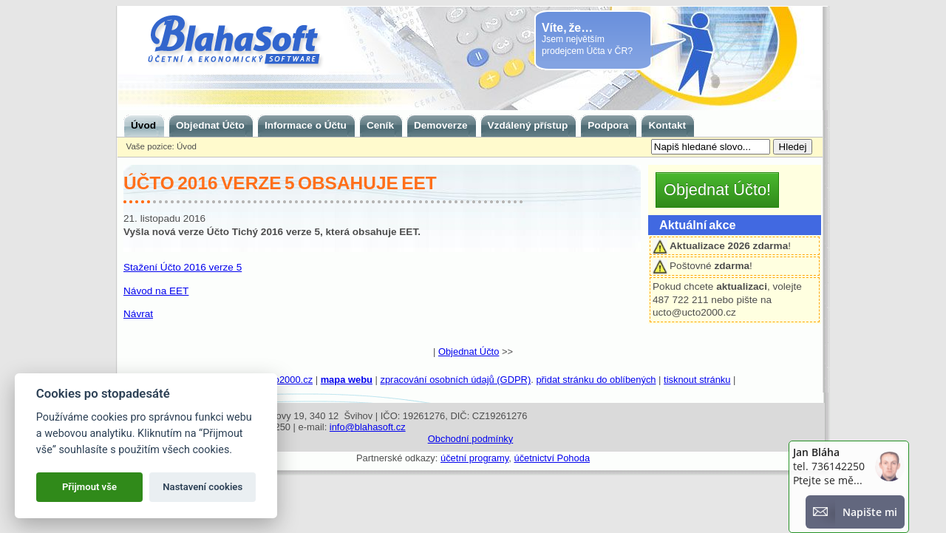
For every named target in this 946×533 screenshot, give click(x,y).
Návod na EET (155, 290)
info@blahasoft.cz (368, 426)
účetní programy (474, 458)
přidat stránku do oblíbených (596, 379)
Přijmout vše (89, 486)
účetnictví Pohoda (552, 458)
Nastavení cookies (202, 486)
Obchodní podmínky (471, 438)
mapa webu (346, 379)
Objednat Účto (469, 351)
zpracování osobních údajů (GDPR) (455, 379)
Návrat (138, 313)
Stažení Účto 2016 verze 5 (182, 267)
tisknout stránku (697, 379)
